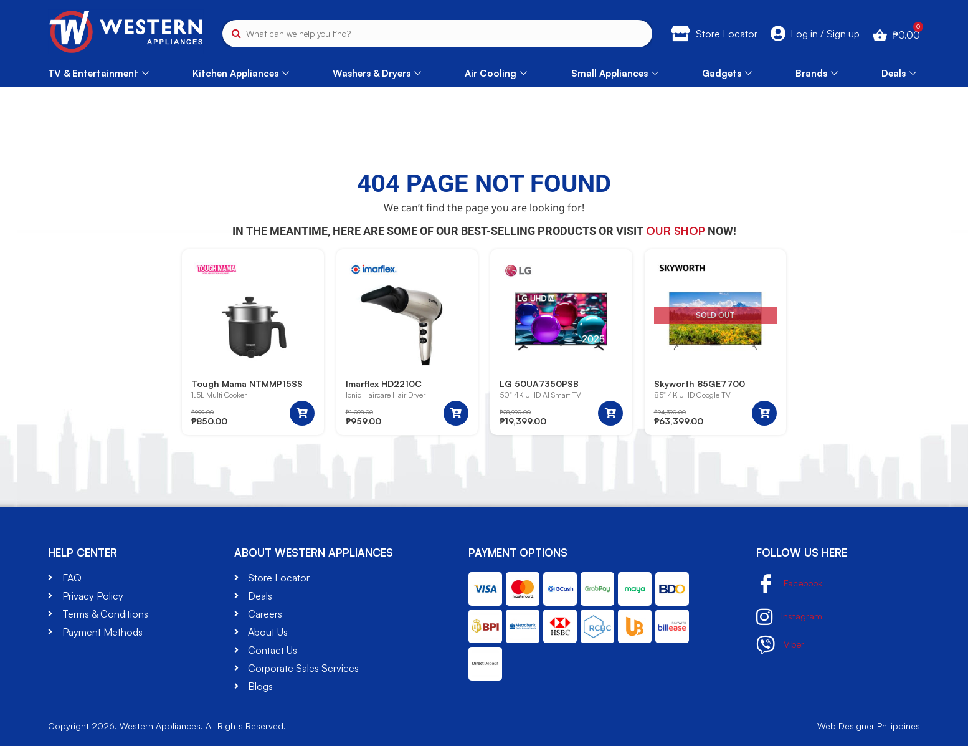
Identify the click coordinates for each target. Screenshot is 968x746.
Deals (898, 73)
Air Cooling (496, 73)
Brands (816, 73)
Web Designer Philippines (868, 725)
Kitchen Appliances (240, 73)
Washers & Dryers (377, 73)
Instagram (789, 617)
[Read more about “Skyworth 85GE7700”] (764, 413)
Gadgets (727, 73)
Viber (781, 645)
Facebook (791, 584)
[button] (302, 413)
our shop (675, 230)
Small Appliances (614, 73)
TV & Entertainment (98, 73)
